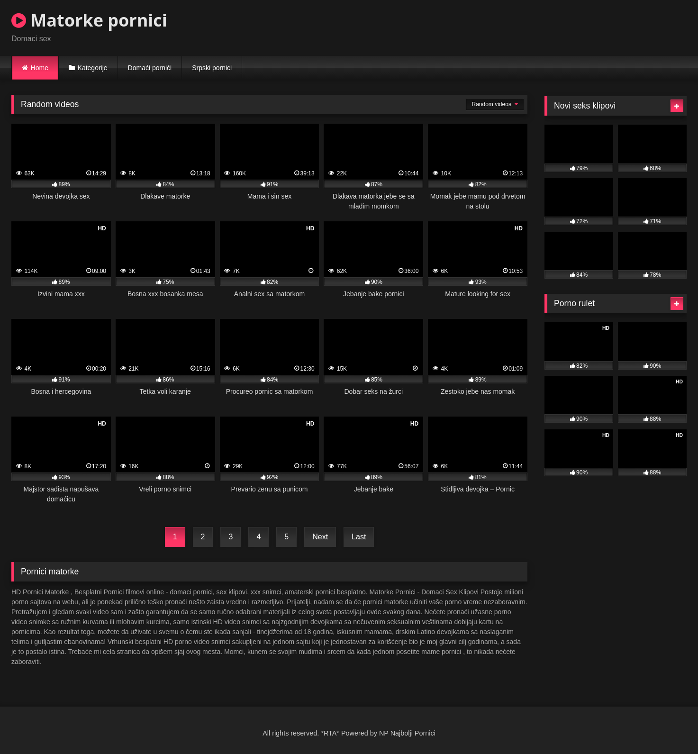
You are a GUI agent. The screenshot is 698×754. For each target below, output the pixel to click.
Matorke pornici (89, 20)
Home (39, 68)
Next (320, 537)
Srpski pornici (212, 68)
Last (359, 537)
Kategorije (93, 68)
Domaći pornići (150, 68)
